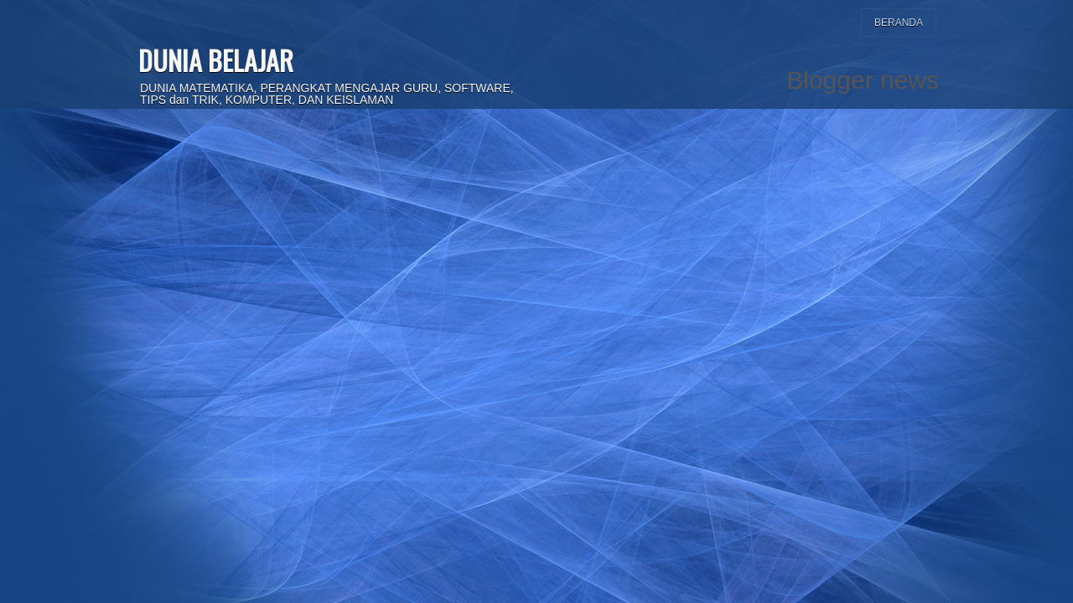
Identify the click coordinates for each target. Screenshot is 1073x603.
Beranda (898, 22)
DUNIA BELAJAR (215, 60)
